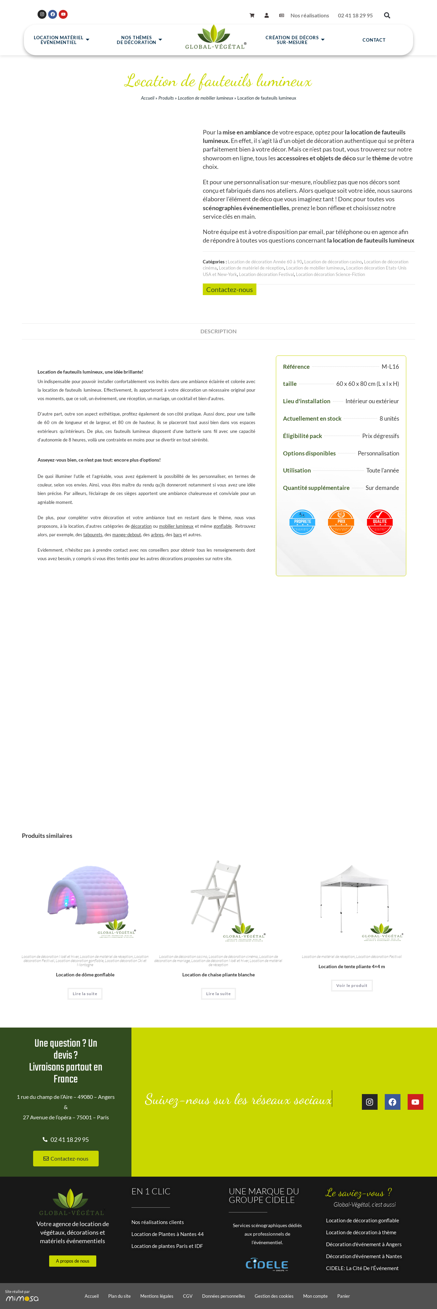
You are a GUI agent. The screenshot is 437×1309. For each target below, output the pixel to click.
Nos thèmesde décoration (140, 40)
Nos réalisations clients (157, 1222)
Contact (374, 40)
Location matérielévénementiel (61, 40)
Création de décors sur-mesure (295, 40)
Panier (343, 1296)
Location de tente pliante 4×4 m (352, 966)
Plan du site (119, 1296)
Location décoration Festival (266, 274)
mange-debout (126, 534)
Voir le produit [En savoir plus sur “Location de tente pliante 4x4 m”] (352, 985)
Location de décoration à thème (361, 1232)
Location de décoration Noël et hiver (50, 956)
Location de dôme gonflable (85, 974)
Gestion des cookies (274, 1296)
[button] (387, 15)
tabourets (92, 534)
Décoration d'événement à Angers (364, 1244)
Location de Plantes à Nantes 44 (167, 1234)
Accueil (147, 98)
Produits (166, 98)
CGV (188, 1296)
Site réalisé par (17, 1291)
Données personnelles (223, 1296)
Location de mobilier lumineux (205, 98)
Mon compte (315, 1296)
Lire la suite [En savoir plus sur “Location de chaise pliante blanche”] (218, 993)
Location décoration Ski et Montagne (111, 962)
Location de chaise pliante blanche (218, 974)
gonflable (223, 526)
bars (177, 534)
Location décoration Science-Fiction (330, 274)
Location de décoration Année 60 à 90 (265, 261)
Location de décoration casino (333, 261)
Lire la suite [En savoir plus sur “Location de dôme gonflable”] (85, 993)
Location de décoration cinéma (233, 956)
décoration (141, 526)
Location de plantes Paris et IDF (167, 1246)
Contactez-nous (229, 289)
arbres (157, 534)
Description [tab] (218, 331)
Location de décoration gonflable (362, 1220)
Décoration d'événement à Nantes (364, 1256)
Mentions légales (156, 1296)
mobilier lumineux (176, 526)
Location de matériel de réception (251, 268)
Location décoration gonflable (79, 960)
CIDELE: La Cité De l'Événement (362, 1268)
